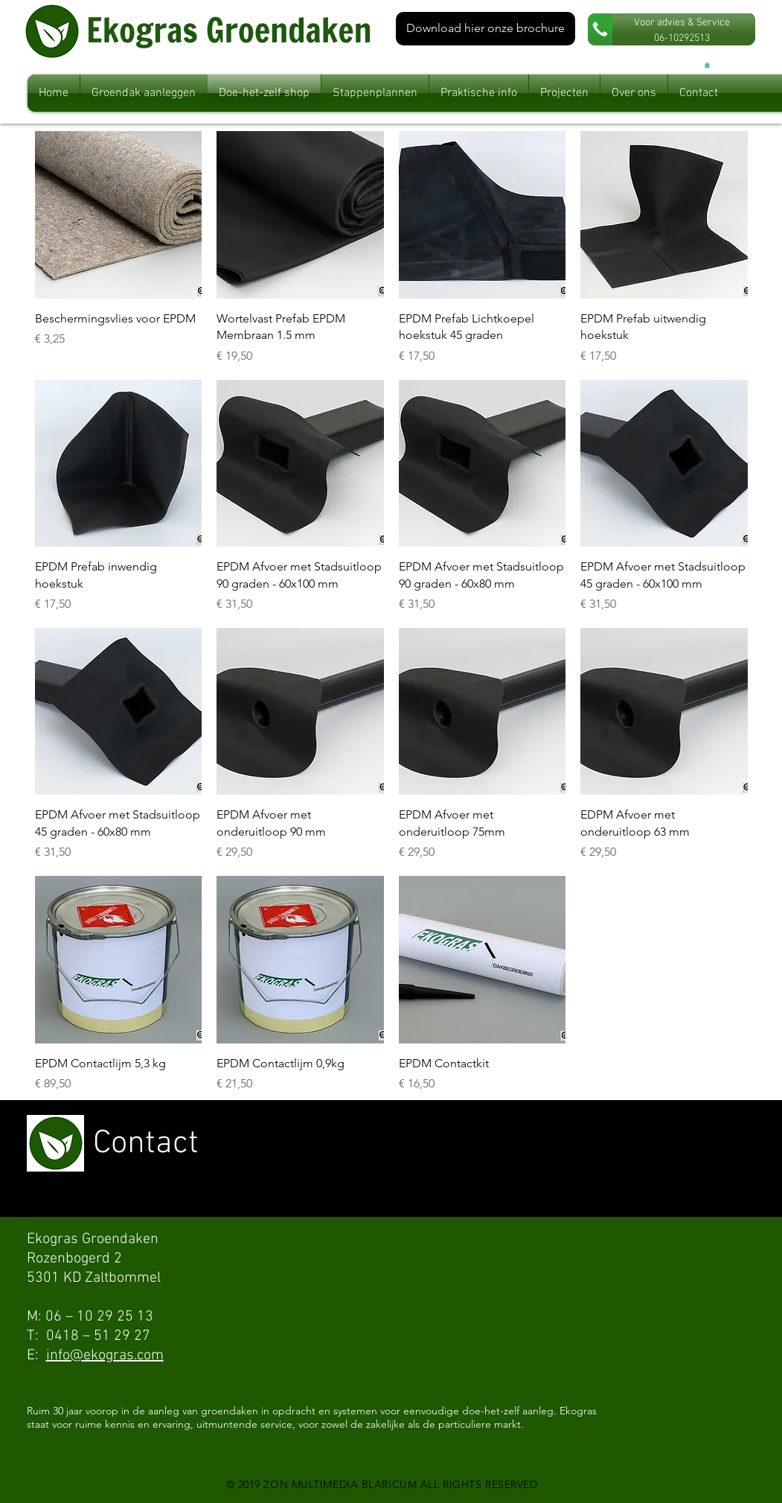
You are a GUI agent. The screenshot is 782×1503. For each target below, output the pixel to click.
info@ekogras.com (105, 1355)
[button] (707, 65)
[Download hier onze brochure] (485, 28)
